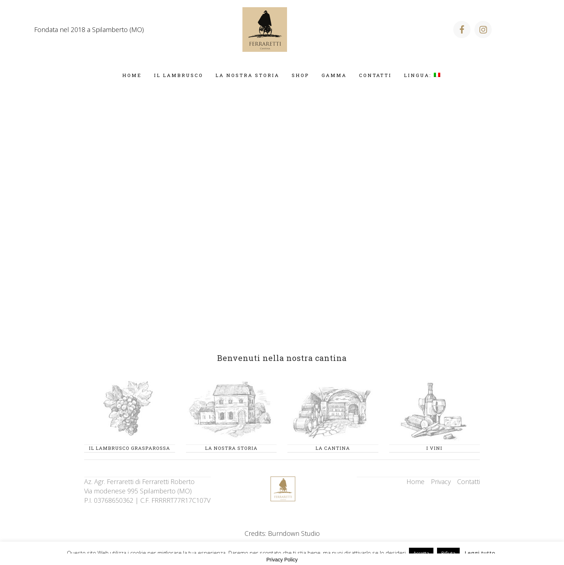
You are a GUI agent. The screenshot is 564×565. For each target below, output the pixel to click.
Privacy (441, 481)
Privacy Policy (281, 559)
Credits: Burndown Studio (282, 533)
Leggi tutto (480, 552)
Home (415, 481)
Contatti (468, 481)
